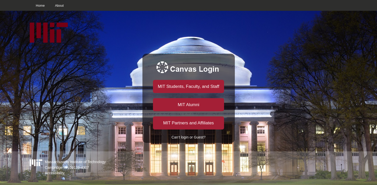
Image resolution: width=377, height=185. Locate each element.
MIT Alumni (188, 104)
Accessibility (55, 173)
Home (40, 5)
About (59, 5)
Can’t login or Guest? (188, 137)
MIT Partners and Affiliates (188, 123)
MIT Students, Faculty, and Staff (188, 86)
